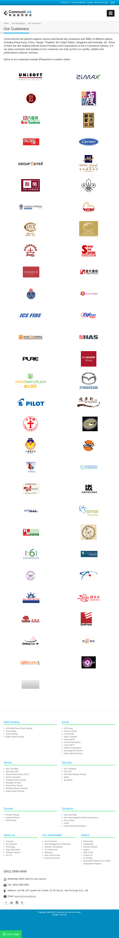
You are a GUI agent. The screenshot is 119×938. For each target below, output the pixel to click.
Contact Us (65, 2)
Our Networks (11, 844)
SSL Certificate (70, 769)
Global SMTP (69, 739)
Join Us (9, 855)
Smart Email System (72, 742)
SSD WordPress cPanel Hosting (19, 728)
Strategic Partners (13, 852)
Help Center (88, 852)
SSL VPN (68, 772)
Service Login (101, 2)
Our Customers (50, 841)
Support (90, 2)
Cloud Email (69, 734)
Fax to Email (69, 820)
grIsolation (68, 780)
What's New (88, 841)
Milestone (48, 852)
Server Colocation (13, 777)
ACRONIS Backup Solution (75, 774)
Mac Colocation (12, 769)
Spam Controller (70, 737)
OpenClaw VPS (12, 772)
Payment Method (78, 2)
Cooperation (88, 844)
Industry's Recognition (53, 847)
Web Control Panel (52, 855)
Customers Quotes (52, 858)
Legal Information (13, 850)
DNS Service (11, 820)
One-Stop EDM (70, 815)
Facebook (6, 902)
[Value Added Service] (15, 737)
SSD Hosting (11, 731)
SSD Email (68, 728)
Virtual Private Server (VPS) (17, 774)
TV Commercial (50, 850)
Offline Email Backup (72, 748)
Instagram (17, 902)
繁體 (113, 2)
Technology (10, 847)
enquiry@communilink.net (25, 896)
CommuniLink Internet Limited (68, 912)
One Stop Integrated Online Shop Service (81, 818)
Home (6, 23)
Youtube (11, 902)
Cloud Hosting (11, 734)
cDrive (66, 823)
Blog (22, 902)
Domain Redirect (13, 818)
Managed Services (13, 783)
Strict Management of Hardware (57, 844)
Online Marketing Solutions (75, 826)
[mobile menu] (111, 13)
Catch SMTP (69, 745)
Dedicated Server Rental (16, 780)
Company (10, 841)
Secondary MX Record (73, 751)
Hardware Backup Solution (17, 788)
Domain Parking (12, 815)
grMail (66, 777)
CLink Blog (87, 858)
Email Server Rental (14, 785)
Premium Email (70, 731)
